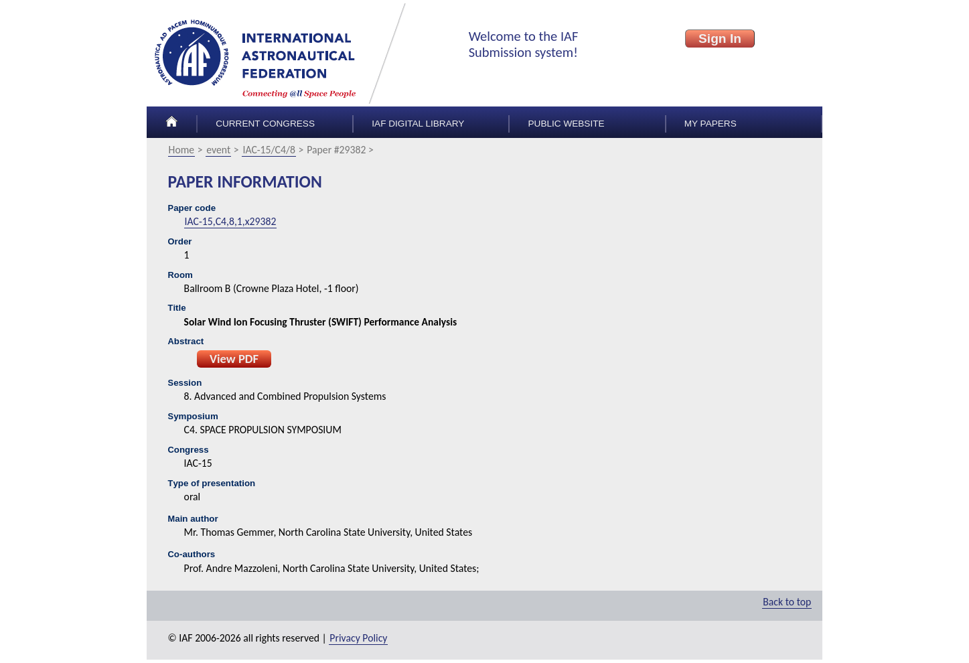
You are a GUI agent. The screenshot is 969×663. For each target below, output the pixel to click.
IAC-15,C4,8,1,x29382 (231, 221)
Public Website (566, 124)
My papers (710, 124)
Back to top (787, 601)
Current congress (265, 124)
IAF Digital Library (418, 124)
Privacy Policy (358, 638)
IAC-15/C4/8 (268, 149)
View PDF (234, 358)
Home (182, 149)
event (218, 149)
